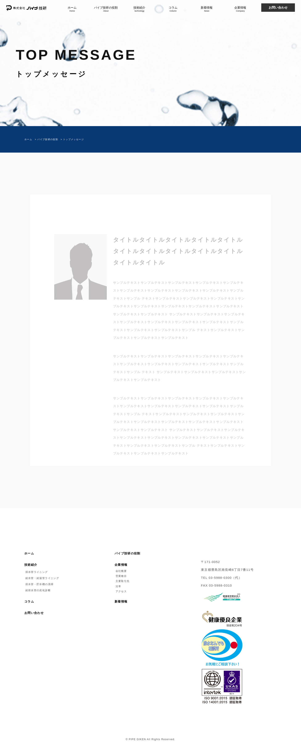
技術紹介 (139, 9)
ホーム (72, 9)
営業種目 (121, 576)
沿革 (118, 586)
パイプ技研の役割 (106, 9)
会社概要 (121, 571)
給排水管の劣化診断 (37, 590)
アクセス (121, 591)
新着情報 (206, 9)
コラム (173, 9)
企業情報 (240, 9)
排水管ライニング (36, 572)
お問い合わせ (34, 613)
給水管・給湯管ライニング (41, 578)
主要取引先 (122, 581)
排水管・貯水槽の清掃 (38, 584)
